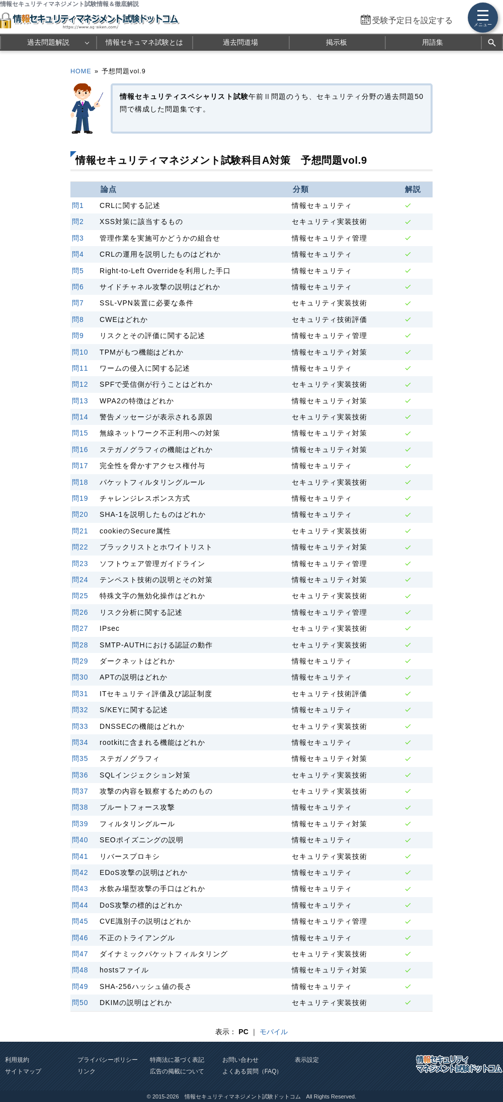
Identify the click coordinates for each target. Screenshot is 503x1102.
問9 (78, 336)
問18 (80, 482)
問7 (78, 303)
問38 (80, 807)
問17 (80, 466)
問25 (80, 596)
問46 (80, 938)
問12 (80, 384)
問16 (80, 450)
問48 (80, 970)
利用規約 (17, 1059)
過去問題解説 (48, 42)
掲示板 (336, 42)
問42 (80, 872)
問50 (80, 1003)
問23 (80, 564)
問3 (78, 238)
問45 (80, 921)
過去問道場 (240, 42)
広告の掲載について (177, 1071)
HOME (81, 71)
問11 (80, 368)
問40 (80, 840)
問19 (80, 498)
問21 (80, 531)
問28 (80, 645)
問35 (80, 758)
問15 (80, 433)
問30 (80, 677)
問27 (80, 628)
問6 (78, 287)
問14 (80, 417)
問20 (80, 514)
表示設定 (307, 1059)
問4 (78, 254)
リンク (86, 1071)
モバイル (274, 1032)
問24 (80, 580)
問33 (80, 726)
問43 (80, 889)
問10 (80, 352)
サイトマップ (23, 1071)
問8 (78, 319)
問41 (80, 856)
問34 (80, 742)
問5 (78, 271)
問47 (80, 954)
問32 (80, 710)
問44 (80, 905)
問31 (80, 694)
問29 (80, 661)
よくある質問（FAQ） (252, 1071)
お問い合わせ (240, 1059)
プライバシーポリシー (107, 1059)
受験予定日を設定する (412, 20)
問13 (80, 401)
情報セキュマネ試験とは (144, 42)
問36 (80, 775)
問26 (80, 612)
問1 (78, 205)
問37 (80, 791)
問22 (80, 547)
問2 (78, 221)
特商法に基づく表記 (177, 1059)
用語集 (432, 42)
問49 (80, 986)
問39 (80, 824)
